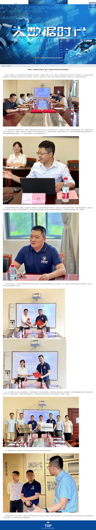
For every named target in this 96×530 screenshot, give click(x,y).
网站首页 (4, 66)
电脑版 (52, 528)
